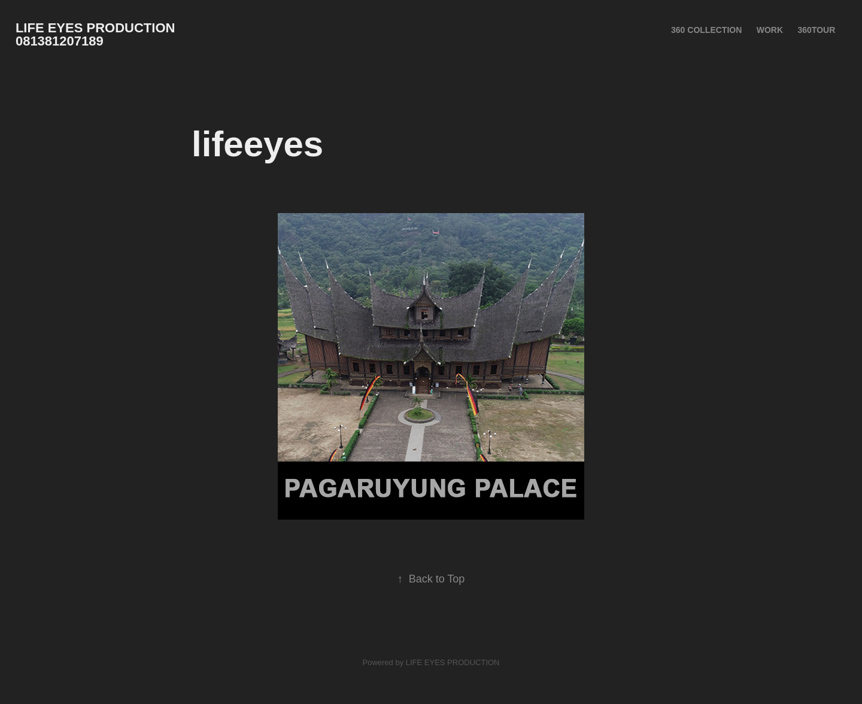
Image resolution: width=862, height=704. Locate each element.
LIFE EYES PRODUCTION (453, 662)
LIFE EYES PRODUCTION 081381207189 (101, 34)
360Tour (817, 30)
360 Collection (706, 30)
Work (770, 30)
